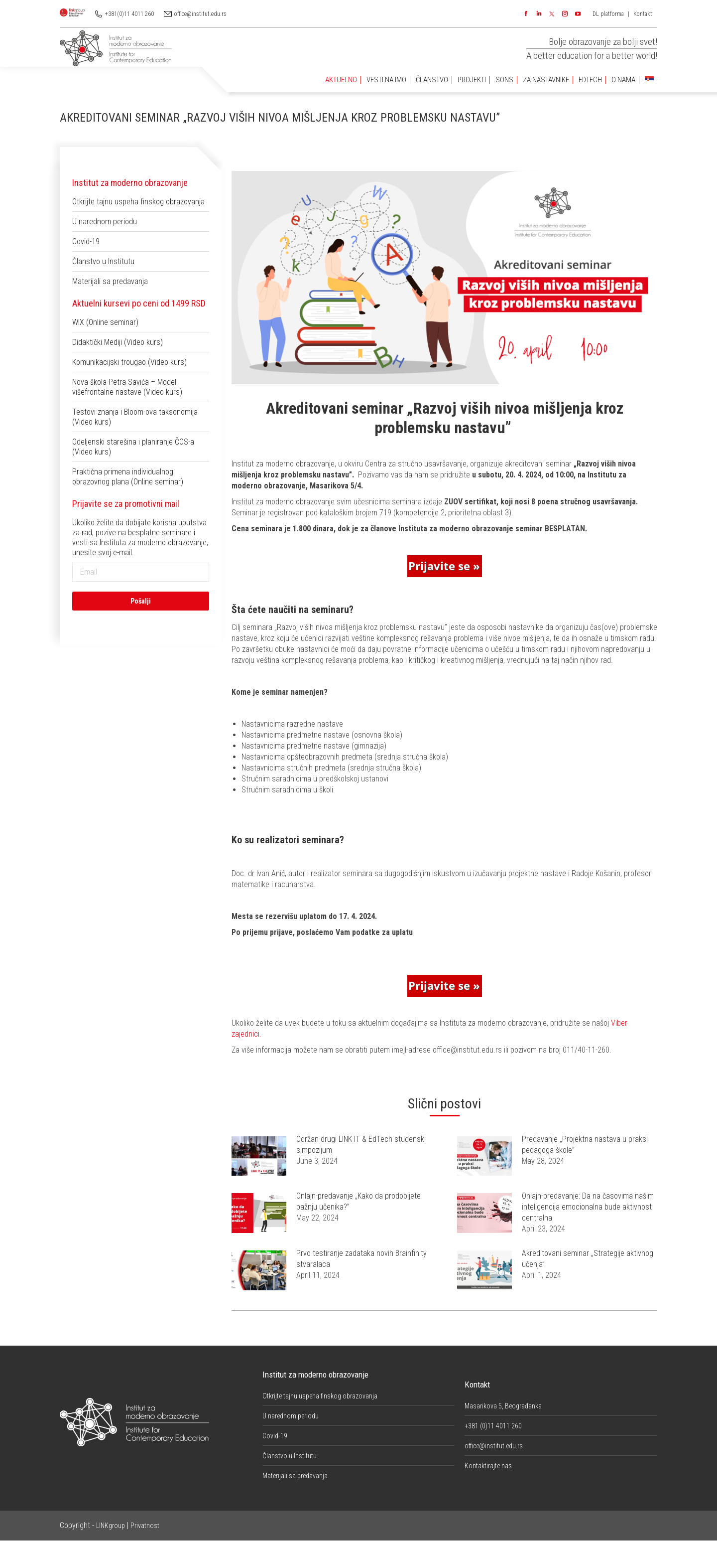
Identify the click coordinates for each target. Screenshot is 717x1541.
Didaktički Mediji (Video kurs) (117, 342)
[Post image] (259, 1156)
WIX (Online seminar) (105, 322)
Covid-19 (86, 241)
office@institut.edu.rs (200, 13)
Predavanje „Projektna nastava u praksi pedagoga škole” (585, 1144)
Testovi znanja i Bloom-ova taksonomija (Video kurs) (135, 417)
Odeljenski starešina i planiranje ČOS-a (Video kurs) (133, 447)
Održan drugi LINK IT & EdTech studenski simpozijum (361, 1144)
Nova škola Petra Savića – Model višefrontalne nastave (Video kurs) (127, 387)
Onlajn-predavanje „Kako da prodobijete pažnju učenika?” (358, 1201)
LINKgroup (110, 1526)
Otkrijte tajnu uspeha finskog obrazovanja (138, 201)
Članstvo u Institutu (103, 261)
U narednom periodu (104, 221)
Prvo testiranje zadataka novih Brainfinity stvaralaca (361, 1258)
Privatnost (144, 1526)
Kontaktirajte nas (488, 1466)
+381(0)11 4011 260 (129, 13)
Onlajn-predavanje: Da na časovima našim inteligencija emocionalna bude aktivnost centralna (588, 1207)
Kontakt (642, 13)
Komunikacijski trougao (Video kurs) (129, 362)
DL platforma (608, 13)
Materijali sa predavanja (110, 281)
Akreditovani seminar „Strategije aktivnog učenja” (587, 1258)
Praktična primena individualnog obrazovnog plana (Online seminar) (127, 476)
